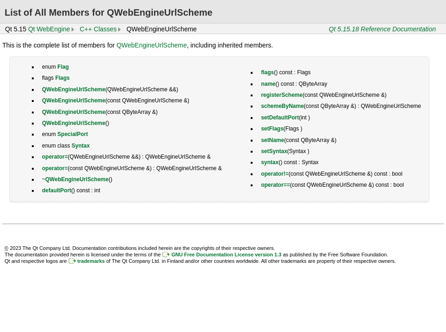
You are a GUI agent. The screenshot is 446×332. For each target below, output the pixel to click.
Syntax (81, 145)
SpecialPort (72, 134)
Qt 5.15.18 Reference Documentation (382, 29)
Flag (63, 67)
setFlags (272, 128)
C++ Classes (98, 29)
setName (272, 140)
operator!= (275, 174)
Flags (62, 78)
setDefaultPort (280, 117)
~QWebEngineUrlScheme (75, 179)
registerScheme (281, 95)
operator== (275, 185)
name (268, 84)
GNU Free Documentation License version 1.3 (226, 254)
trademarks (91, 261)
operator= (55, 157)
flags (267, 72)
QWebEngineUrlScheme (151, 45)
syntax (269, 162)
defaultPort (56, 190)
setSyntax (274, 151)
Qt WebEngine (49, 29)
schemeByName (282, 106)
